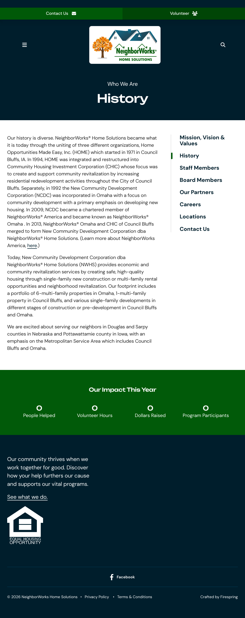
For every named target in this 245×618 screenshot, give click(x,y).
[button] (24, 45)
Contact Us (61, 13)
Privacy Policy (97, 596)
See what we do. (27, 497)
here (32, 246)
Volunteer (183, 13)
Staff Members (199, 168)
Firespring (229, 596)
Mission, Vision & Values (202, 141)
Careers (190, 204)
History (189, 156)
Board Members (201, 180)
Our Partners (197, 192)
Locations (193, 217)
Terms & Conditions (134, 596)
